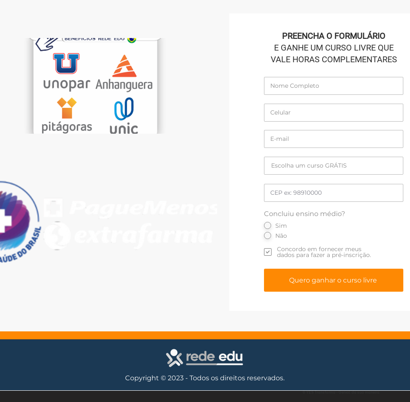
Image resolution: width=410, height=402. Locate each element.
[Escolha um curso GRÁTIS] (333, 166)
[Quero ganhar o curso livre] (333, 280)
